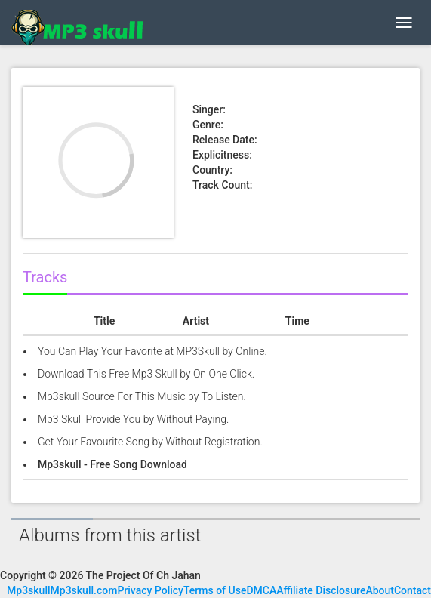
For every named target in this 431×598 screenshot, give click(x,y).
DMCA (261, 590)
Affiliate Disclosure (320, 590)
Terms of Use (214, 590)
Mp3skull (29, 590)
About (379, 590)
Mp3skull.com (84, 590)
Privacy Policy (150, 590)
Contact (412, 590)
